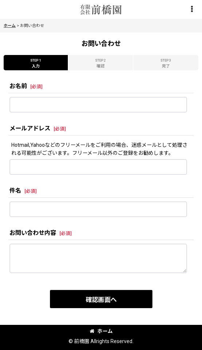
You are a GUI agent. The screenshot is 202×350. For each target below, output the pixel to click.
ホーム (101, 331)
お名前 (18, 86)
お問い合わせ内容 (32, 232)
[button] (191, 9)
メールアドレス (29, 128)
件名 (15, 190)
